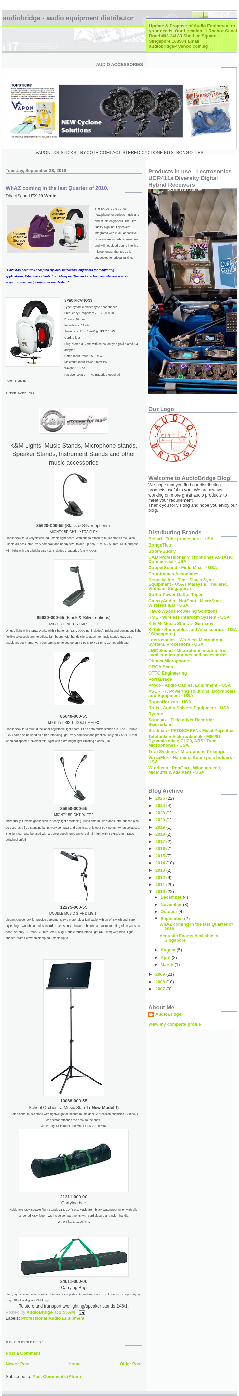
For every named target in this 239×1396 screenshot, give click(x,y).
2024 (160, 805)
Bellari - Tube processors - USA (181, 538)
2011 (160, 884)
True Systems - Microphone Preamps (186, 751)
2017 (160, 841)
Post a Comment (23, 1353)
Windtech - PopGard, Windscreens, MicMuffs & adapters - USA (184, 770)
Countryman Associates (173, 573)
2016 (160, 848)
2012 (160, 877)
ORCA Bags (160, 666)
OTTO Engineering (167, 673)
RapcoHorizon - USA (169, 701)
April (166, 957)
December (172, 897)
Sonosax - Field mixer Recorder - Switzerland (182, 722)
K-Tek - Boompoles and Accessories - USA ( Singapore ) (192, 631)
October (169, 911)
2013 (160, 870)
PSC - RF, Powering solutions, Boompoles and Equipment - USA (192, 693)
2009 (160, 974)
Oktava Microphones (170, 660)
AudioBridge (168, 1014)
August (169, 950)
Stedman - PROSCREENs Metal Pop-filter (191, 730)
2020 (160, 819)
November (172, 904)
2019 (160, 827)
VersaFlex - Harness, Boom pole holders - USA (191, 759)
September (172, 918)
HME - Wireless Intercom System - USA (189, 617)
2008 (160, 981)
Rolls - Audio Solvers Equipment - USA (188, 707)
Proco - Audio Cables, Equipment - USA (189, 685)
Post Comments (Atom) (57, 1376)
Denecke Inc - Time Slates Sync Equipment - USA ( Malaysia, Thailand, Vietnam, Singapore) (188, 584)
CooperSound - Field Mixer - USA (182, 567)
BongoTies (159, 545)
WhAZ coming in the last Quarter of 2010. (196, 926)
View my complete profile (174, 1024)
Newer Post (18, 1363)
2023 (160, 812)
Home (74, 1363)
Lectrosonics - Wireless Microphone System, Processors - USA (186, 642)
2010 (160, 891)
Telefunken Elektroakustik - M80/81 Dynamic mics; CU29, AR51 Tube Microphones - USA (184, 741)
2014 (160, 862)
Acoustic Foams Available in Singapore (188, 938)
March (168, 964)
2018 (160, 834)
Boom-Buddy (162, 551)
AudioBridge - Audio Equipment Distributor (68, 18)
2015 (160, 855)
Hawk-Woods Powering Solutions (183, 611)
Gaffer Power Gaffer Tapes (175, 594)
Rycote (155, 713)
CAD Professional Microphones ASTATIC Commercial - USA (190, 559)
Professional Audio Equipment (53, 1318)
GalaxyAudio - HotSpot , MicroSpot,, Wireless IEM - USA (186, 603)
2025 (160, 798)
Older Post (131, 1363)
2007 (160, 988)
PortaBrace (160, 679)
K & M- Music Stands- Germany (180, 623)
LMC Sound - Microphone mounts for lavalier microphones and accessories (188, 652)
